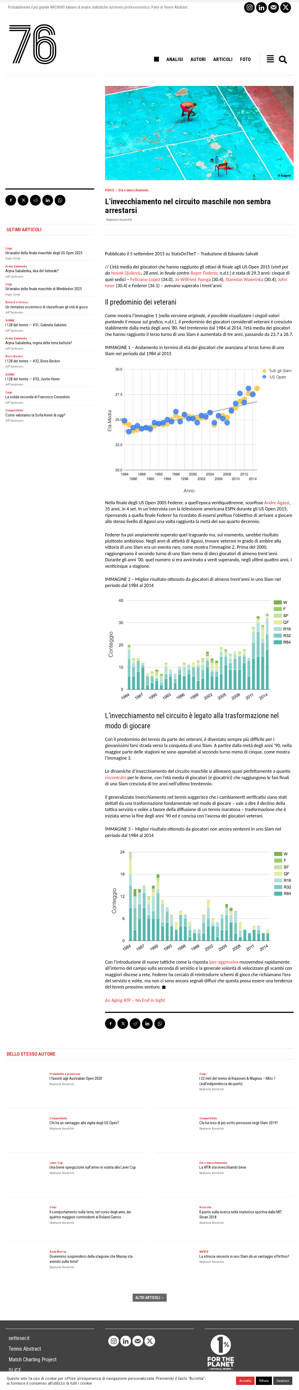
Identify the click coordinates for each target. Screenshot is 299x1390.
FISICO (109, 190)
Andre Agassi (276, 503)
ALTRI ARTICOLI (149, 1298)
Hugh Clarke (12, 258)
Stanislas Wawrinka (244, 279)
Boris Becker (14, 356)
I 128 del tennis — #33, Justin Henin (32, 379)
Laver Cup (56, 1163)
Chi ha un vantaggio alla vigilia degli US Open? (84, 1122)
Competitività (14, 410)
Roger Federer (204, 273)
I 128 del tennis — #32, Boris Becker (32, 361)
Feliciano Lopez (145, 279)
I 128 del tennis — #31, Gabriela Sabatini (35, 325)
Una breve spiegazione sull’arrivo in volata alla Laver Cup (93, 1167)
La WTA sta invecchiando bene (222, 1167)
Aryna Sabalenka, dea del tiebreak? (32, 270)
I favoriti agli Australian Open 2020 (76, 1078)
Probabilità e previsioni (65, 1074)
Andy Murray (58, 1251)
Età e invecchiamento (133, 190)
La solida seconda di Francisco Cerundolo (37, 397)
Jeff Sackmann (14, 276)
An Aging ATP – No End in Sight (135, 1000)
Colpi (8, 248)
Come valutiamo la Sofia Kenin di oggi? (35, 415)
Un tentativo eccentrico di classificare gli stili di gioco (46, 307)
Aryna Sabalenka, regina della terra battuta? (38, 342)
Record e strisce (16, 302)
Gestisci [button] (282, 1381)
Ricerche (205, 1207)
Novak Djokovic (126, 273)
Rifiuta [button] (264, 1381)
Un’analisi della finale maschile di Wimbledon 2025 (44, 288)
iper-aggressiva (223, 962)
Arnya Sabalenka (16, 266)
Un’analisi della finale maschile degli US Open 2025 (43, 253)
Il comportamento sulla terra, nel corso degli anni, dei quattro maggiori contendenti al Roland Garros (90, 1215)
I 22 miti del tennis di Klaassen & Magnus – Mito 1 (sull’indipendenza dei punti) (237, 1081)
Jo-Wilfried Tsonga (193, 279)
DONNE (9, 320)
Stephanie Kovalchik (119, 219)
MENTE (203, 1251)
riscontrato (115, 778)
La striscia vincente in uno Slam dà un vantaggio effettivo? (244, 1256)
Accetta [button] (245, 1381)
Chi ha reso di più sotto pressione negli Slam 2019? (238, 1122)
